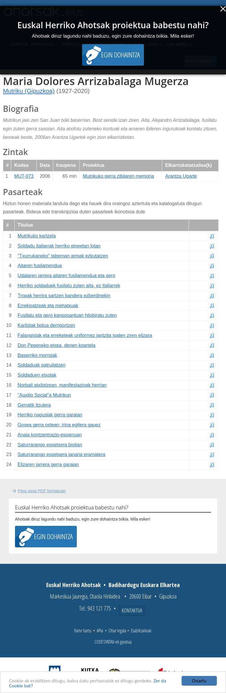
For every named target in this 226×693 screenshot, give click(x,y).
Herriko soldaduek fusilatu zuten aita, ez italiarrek (69, 285)
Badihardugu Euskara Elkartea (144, 585)
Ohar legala (117, 630)
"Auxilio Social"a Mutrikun (44, 395)
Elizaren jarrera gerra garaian (48, 464)
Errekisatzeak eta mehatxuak (48, 305)
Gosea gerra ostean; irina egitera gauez (59, 424)
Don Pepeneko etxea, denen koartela (56, 345)
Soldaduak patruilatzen (42, 365)
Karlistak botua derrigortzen (46, 325)
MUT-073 (24, 176)
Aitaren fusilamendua (40, 265)
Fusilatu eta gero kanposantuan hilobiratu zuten (67, 315)
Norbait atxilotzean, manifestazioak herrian (62, 385)
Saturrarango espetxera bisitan (50, 444)
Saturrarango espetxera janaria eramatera (61, 454)
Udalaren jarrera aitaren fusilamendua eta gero (66, 275)
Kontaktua (132, 610)
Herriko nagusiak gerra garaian (50, 414)
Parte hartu (82, 630)
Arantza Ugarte (181, 176)
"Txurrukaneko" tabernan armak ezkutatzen (63, 255)
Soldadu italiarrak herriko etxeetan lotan (59, 245)
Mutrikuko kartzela (37, 235)
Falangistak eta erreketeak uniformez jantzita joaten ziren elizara (85, 335)
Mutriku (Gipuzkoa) (29, 90)
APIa (100, 630)
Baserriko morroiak (37, 355)
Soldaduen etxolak (37, 375)
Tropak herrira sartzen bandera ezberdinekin (64, 295)
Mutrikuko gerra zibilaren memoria (118, 176)
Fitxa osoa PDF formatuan (42, 490)
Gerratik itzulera (34, 405)
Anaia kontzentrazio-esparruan (50, 434)
